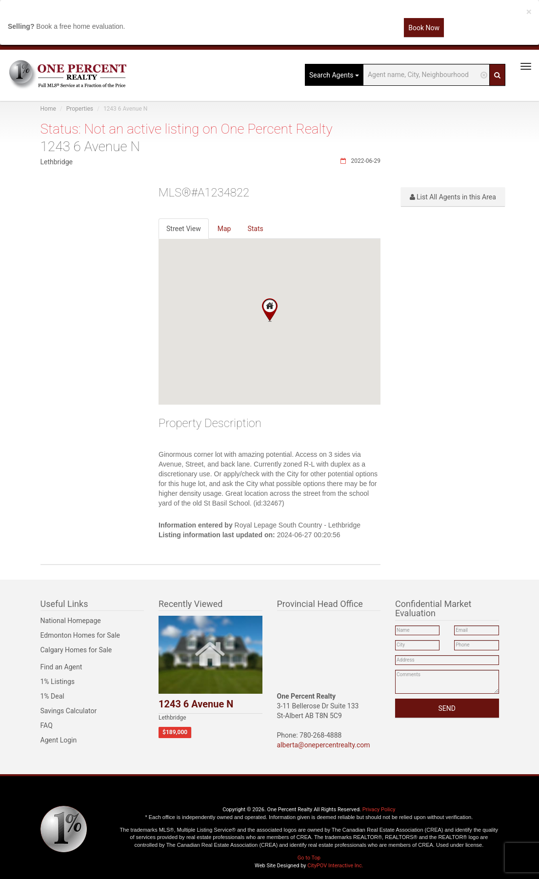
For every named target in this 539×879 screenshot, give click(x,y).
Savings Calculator (68, 711)
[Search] (497, 75)
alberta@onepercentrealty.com (323, 745)
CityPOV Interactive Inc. (335, 865)
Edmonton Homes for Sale (80, 635)
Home (48, 108)
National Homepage (70, 621)
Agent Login (58, 740)
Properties (79, 108)
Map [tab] (224, 229)
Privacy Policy (379, 809)
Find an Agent (61, 667)
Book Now (423, 28)
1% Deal (52, 696)
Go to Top (309, 858)
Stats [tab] (255, 229)
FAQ (46, 725)
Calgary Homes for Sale (76, 650)
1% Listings (57, 681)
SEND (447, 708)
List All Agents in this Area (453, 197)
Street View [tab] (183, 229)
